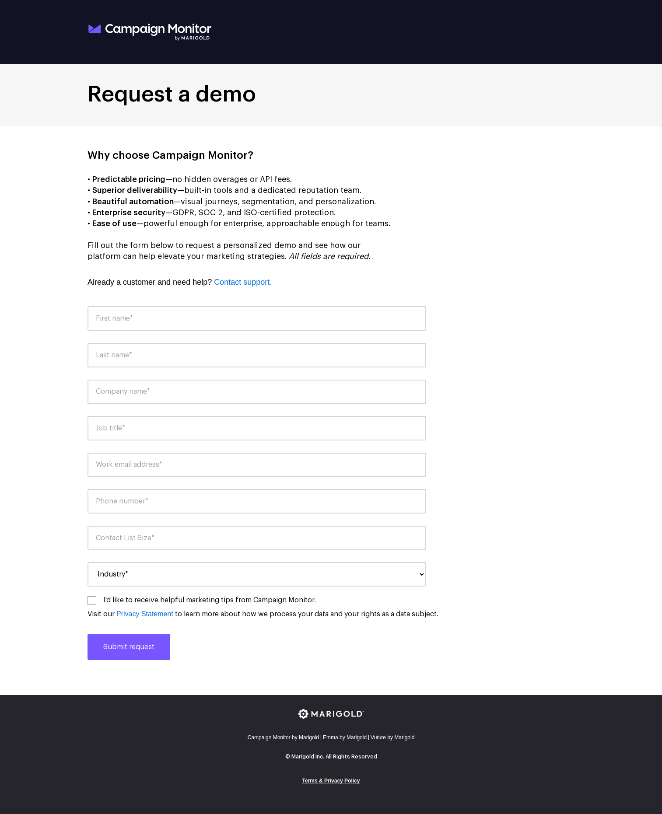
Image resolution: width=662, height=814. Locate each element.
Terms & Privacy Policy (331, 781)
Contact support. (243, 282)
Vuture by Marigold (392, 737)
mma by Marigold (345, 737)
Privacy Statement (144, 614)
